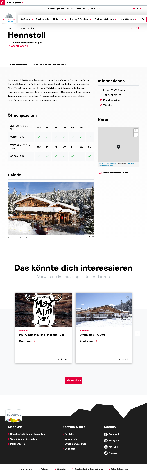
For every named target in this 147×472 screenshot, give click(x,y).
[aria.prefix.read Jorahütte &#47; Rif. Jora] (104, 328)
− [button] (136, 135)
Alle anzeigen (73, 380)
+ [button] (136, 131)
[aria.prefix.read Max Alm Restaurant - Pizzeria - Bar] (43, 328)
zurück (135, 28)
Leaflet (101, 163)
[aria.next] (137, 333)
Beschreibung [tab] (18, 64)
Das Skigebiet (43, 19)
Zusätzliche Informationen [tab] (49, 64)
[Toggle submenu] (26, 19)
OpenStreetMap (111, 163)
